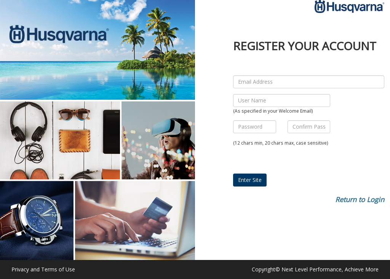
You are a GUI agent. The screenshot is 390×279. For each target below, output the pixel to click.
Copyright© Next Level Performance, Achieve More (315, 269)
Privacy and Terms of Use (43, 269)
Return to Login (359, 199)
